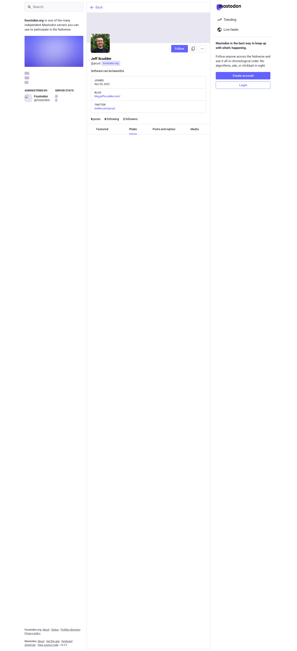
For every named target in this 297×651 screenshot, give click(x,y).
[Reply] (94, 178)
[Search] (54, 7)
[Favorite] (150, 178)
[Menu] (202, 48)
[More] (204, 178)
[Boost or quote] (122, 178)
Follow (179, 49)
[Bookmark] (176, 178)
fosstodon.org (111, 63)
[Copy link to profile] (193, 48)
